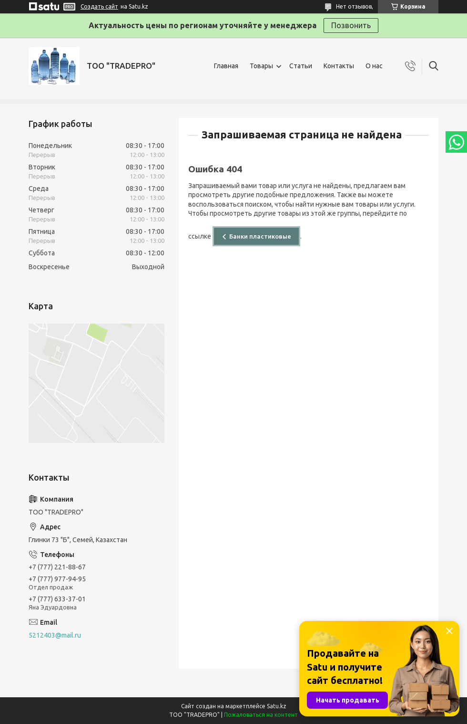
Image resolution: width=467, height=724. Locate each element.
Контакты (339, 66)
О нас (374, 66)
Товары (261, 66)
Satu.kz (276, 706)
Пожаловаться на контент (261, 715)
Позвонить (351, 25)
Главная (226, 66)
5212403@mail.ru (55, 635)
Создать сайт (99, 6)
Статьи (300, 66)
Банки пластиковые (260, 236)
